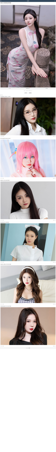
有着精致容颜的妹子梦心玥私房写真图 (5, 306)
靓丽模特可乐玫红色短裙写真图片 (5, 180)
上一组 (9, 88)
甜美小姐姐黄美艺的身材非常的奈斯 (5, 138)
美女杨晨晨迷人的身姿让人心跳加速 (5, 96)
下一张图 (46, 88)
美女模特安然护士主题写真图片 (4, 222)
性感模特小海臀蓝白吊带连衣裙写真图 (5, 264)
